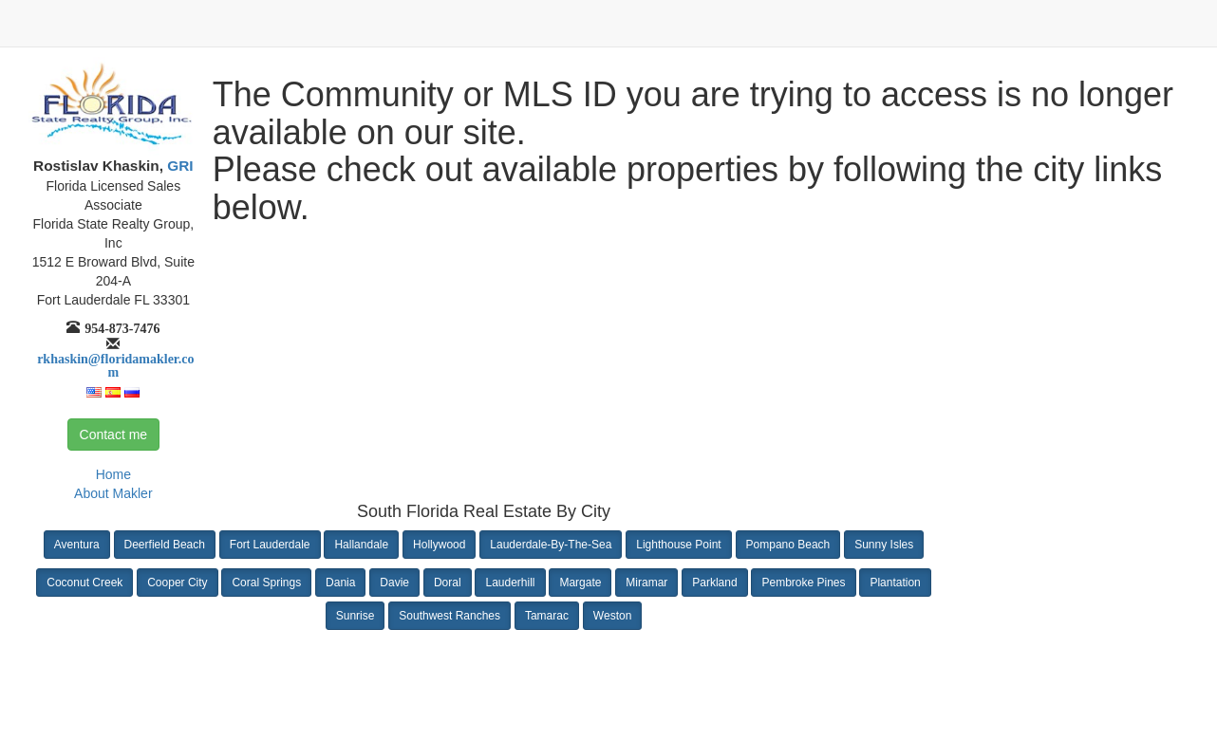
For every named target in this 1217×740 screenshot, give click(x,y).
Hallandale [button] (361, 544)
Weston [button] (612, 615)
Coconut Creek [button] (84, 582)
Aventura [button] (77, 544)
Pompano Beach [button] (788, 544)
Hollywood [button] (439, 544)
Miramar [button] (646, 582)
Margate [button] (580, 582)
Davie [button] (394, 582)
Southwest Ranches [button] (449, 615)
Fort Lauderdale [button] (270, 544)
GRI (178, 165)
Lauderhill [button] (509, 582)
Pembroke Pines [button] (803, 582)
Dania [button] (340, 582)
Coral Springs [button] (266, 582)
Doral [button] (447, 582)
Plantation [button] (895, 582)
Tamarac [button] (547, 615)
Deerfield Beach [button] (164, 544)
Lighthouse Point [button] (678, 544)
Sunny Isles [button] (883, 544)
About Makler (113, 493)
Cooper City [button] (177, 582)
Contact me (114, 434)
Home (113, 474)
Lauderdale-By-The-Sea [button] (550, 544)
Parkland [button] (714, 582)
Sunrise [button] (355, 615)
